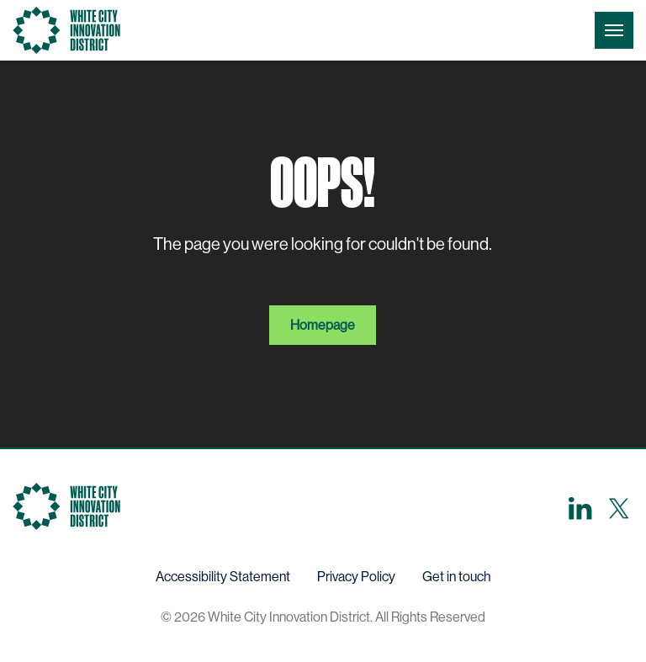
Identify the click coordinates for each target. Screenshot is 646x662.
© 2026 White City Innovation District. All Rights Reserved (323, 617)
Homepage (322, 325)
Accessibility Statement (223, 577)
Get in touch (456, 577)
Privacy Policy (356, 577)
